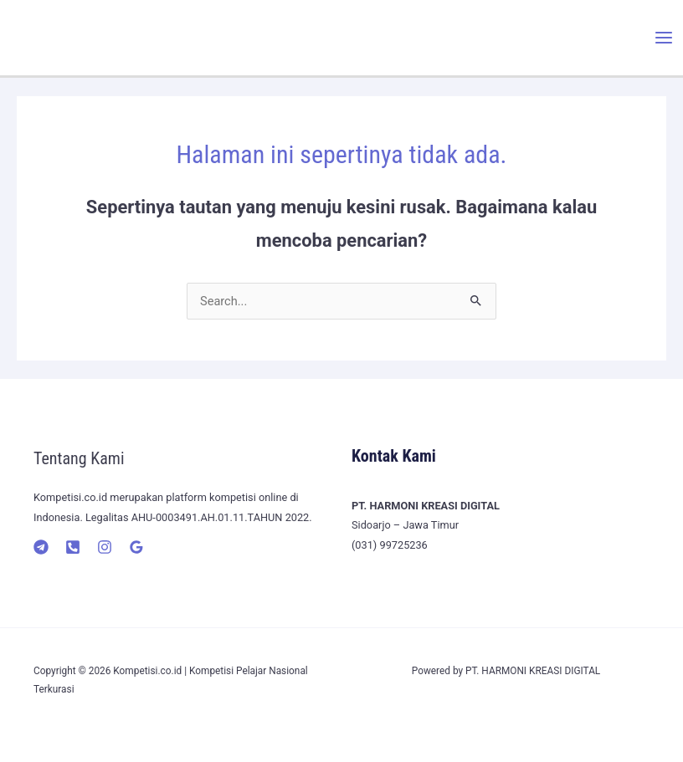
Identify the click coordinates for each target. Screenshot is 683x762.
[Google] (136, 547)
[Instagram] (104, 547)
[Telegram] (41, 547)
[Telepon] (72, 547)
